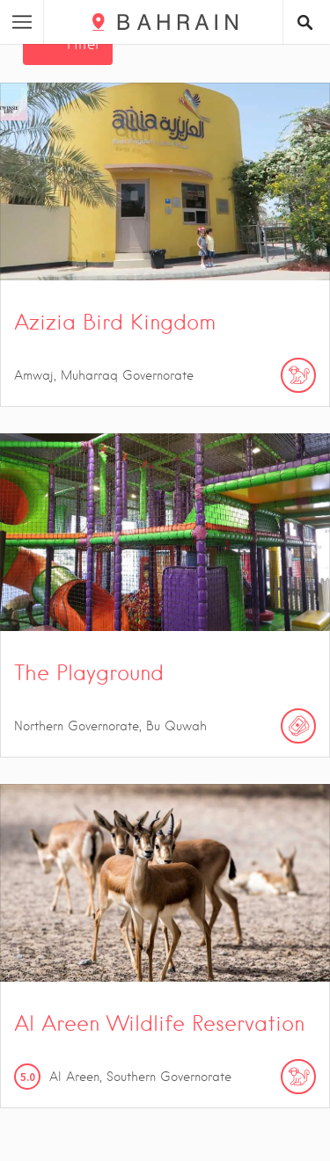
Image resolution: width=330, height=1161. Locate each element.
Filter (83, 44)
